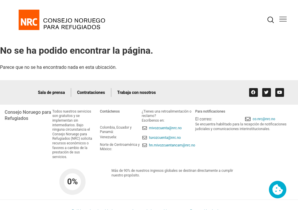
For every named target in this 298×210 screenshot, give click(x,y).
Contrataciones (91, 92)
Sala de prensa (51, 92)
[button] (283, 19)
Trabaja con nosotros (136, 92)
